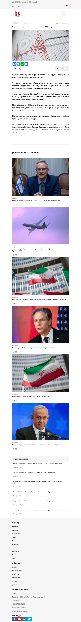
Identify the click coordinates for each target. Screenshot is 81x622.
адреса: (15, 593)
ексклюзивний (17, 571)
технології (16, 581)
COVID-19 (16, 578)
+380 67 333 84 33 (18, 604)
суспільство (16, 534)
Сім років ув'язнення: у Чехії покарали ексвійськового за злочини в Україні (34, 472)
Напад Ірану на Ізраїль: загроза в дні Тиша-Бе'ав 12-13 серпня (31, 396)
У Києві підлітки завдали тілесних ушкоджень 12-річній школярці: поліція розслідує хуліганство (40, 510)
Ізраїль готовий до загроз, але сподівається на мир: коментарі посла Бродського (36, 200)
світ (13, 558)
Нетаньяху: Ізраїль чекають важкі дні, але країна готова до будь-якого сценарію (36, 445)
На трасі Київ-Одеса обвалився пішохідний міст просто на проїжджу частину (35, 492)
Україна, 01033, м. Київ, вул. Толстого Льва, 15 (28, 597)
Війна (14, 541)
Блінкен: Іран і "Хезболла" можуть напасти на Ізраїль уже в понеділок (33, 348)
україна (15, 585)
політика (15, 527)
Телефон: (15, 600)
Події (14, 555)
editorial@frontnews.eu (20, 611)
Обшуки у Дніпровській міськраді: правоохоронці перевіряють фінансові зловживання (37, 463)
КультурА (15, 551)
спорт (14, 548)
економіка (15, 530)
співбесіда (16, 574)
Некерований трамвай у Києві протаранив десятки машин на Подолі (32, 501)
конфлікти (16, 544)
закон (14, 537)
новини (15, 567)
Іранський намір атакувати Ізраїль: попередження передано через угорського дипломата (39, 299)
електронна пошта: (19, 607)
